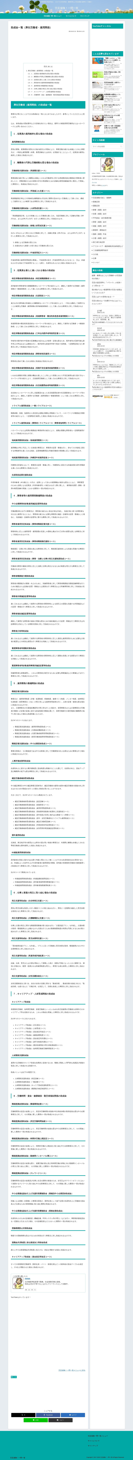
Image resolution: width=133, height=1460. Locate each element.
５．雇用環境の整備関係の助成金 (42, 86)
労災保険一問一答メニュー (98, 1436)
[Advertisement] (48, 47)
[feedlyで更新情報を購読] (32, 1289)
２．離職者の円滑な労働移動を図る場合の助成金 (47, 76)
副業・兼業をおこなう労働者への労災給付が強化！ (107, 277)
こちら (103, 185)
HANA (27, 1279)
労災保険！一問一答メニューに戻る (72, 1370)
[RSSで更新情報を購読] (35, 1289)
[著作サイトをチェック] (26, 1289)
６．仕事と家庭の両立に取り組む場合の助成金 (46, 89)
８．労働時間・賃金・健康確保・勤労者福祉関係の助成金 (50, 95)
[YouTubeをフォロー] (29, 1289)
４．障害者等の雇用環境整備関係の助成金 (45, 83)
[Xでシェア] (23, 1415)
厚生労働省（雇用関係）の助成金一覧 (40, 70)
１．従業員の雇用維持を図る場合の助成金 (45, 73)
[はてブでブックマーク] (73, 1415)
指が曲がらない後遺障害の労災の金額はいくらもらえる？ (107, 291)
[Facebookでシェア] (48, 1415)
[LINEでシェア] (36, 1420)
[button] (60, 1420)
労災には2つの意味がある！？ (103, 297)
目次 (45, 66)
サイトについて (94, 1441)
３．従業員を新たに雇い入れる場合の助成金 (46, 80)
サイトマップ (93, 1446)
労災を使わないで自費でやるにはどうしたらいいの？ (107, 302)
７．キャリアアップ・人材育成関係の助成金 (46, 92)
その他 (13, 1377)
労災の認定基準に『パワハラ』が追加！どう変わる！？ (107, 284)
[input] (107, 146)
